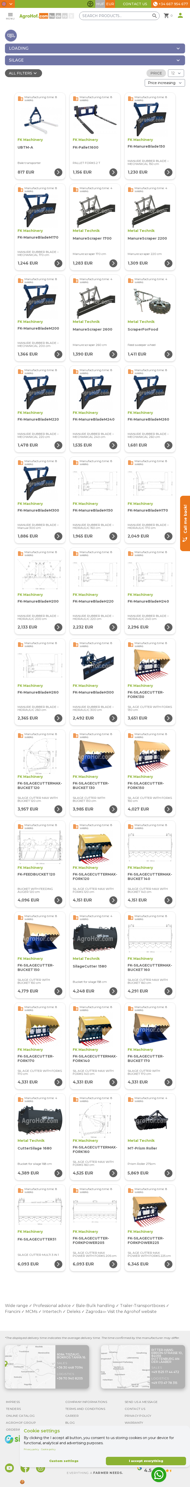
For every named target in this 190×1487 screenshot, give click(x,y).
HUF (100, 4)
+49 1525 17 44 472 (165, 1372)
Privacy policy (31, 1449)
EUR (110, 4)
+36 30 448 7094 (70, 1367)
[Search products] (121, 16)
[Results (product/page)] (176, 73)
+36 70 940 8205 (70, 1378)
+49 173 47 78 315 (164, 1383)
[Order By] (165, 83)
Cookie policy (48, 1449)
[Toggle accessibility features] (90, 4)
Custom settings (63, 1461)
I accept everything (146, 1461)
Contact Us (135, 4)
